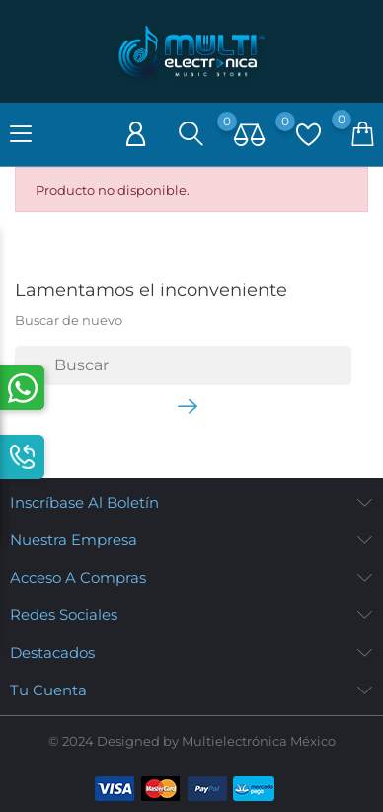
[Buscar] (183, 365)
